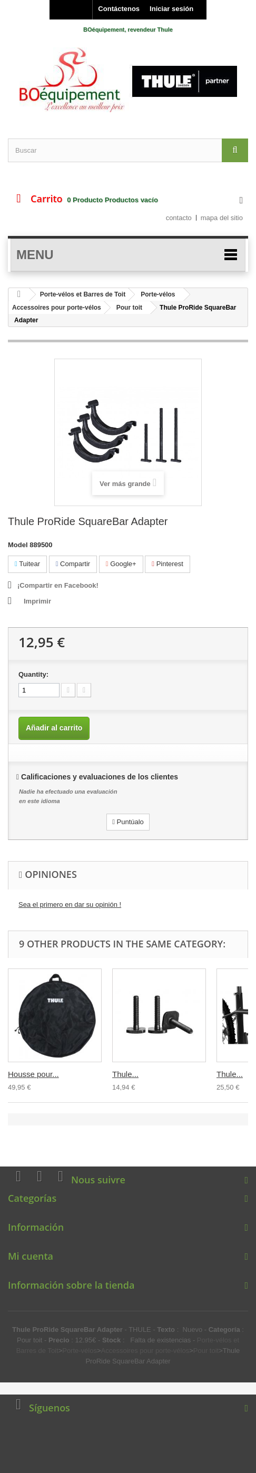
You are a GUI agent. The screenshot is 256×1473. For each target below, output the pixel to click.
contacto (179, 218)
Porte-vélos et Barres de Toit (83, 294)
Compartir (73, 564)
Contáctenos (119, 9)
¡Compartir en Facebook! (58, 585)
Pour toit (129, 307)
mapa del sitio (222, 218)
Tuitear (27, 564)
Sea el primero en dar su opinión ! (69, 904)
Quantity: (33, 674)
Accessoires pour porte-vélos (56, 307)
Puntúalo (128, 822)
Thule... (125, 1074)
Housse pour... (33, 1074)
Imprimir (37, 601)
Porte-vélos (158, 294)
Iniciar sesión (171, 9)
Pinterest (167, 564)
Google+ (121, 564)
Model (18, 545)
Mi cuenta (30, 1256)
